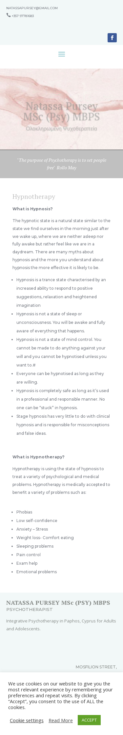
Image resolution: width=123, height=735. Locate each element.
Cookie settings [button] (27, 720)
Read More (61, 720)
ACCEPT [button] (89, 720)
